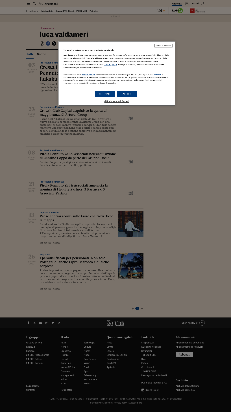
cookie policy (110, 64)
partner (157, 75)
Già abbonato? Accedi (116, 101)
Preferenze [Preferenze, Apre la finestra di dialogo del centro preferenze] (105, 94)
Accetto (127, 94)
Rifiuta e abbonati (163, 46)
